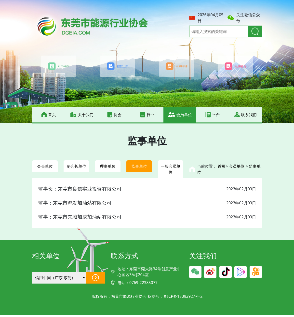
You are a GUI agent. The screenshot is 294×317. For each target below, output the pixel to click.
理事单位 (108, 167)
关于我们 (81, 114)
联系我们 (245, 115)
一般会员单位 (170, 170)
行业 (147, 115)
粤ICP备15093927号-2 (183, 298)
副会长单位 (76, 170)
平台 (212, 115)
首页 (48, 115)
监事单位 (139, 167)
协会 (114, 115)
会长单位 (45, 167)
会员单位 (180, 114)
